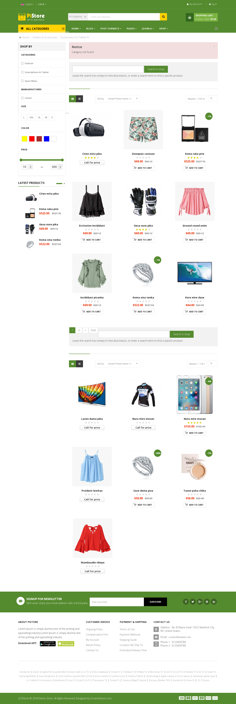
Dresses (153, 680)
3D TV (201, 671)
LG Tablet (32, 680)
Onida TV (115, 671)
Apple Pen (47, 671)
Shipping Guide (128, 639)
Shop (162, 28)
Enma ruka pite (48, 209)
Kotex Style (75, 671)
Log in (213, 4)
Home (75, 28)
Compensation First (97, 634)
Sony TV (71, 680)
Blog (90, 28)
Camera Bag (152, 676)
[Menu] (216, 29)
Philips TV (142, 671)
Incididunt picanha (92, 297)
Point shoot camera (98, 676)
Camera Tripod (135, 676)
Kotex (189, 680)
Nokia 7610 (164, 680)
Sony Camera (65, 676)
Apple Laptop (168, 676)
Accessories (45, 680)
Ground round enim (195, 225)
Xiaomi (142, 680)
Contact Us (92, 650)
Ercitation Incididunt (92, 225)
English (27, 4)
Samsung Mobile (27, 676)
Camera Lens (118, 676)
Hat (80, 680)
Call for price (92, 162)
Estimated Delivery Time (133, 650)
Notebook (59, 680)
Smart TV (211, 671)
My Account (92, 639)
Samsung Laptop (201, 676)
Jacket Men (61, 671)
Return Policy (93, 645)
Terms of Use (127, 629)
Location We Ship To (131, 645)
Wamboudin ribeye (93, 562)
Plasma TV (190, 671)
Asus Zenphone (47, 676)
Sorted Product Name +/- (120, 98)
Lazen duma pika (92, 418)
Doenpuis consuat (143, 153)
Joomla (147, 28)
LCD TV (179, 671)
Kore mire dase (194, 297)
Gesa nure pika (48, 224)
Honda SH (25, 671)
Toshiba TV (128, 671)
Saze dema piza (143, 490)
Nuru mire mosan (143, 418)
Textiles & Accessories (44, 37)
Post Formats (109, 28)
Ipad (213, 676)
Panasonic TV (100, 680)
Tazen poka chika (194, 490)
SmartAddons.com (101, 698)
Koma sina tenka (50, 239)
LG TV (86, 671)
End (93, 330)
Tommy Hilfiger (129, 680)
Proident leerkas (92, 490)
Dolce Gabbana (100, 671)
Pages (131, 28)
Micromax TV (156, 671)
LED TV (169, 671)
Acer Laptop (183, 676)
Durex (36, 671)
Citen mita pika (49, 193)
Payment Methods (130, 634)
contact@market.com (180, 637)
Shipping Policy (94, 629)
